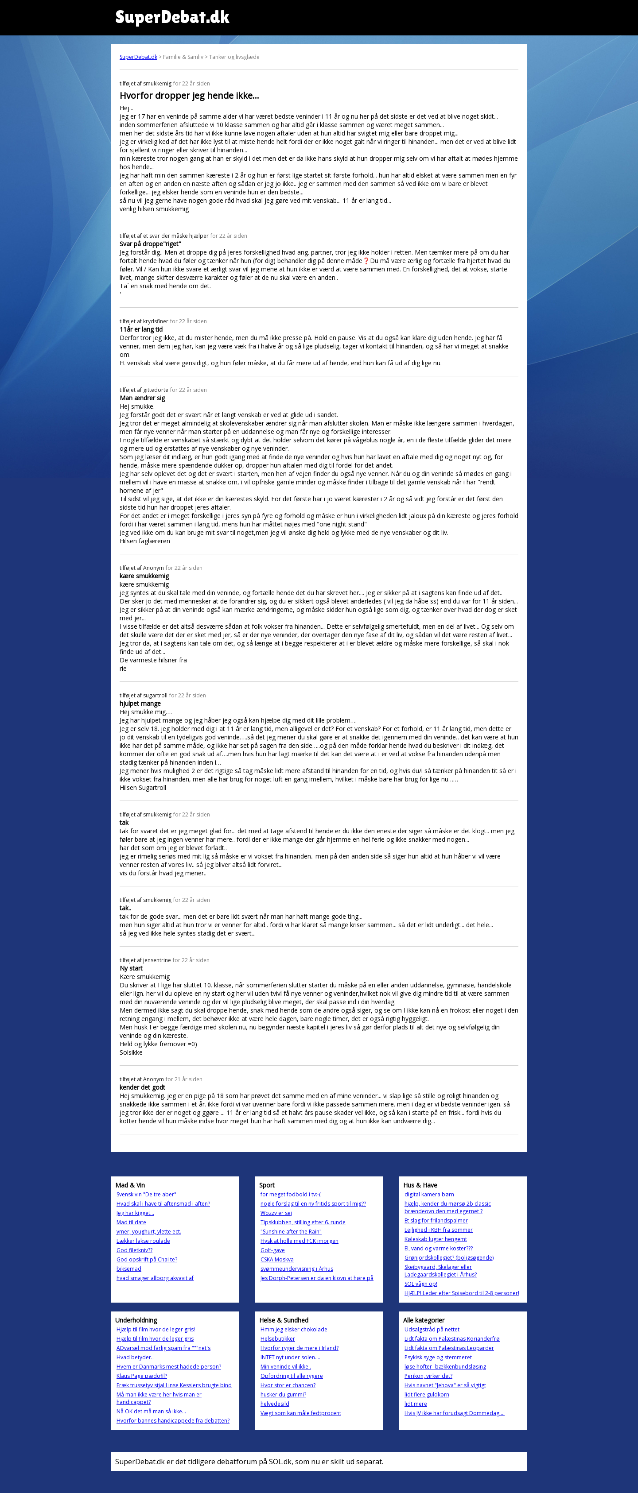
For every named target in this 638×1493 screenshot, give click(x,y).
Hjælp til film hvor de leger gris (155, 1338)
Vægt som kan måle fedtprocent (301, 1413)
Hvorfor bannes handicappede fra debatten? (173, 1420)
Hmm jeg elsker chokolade (294, 1329)
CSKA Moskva (277, 1259)
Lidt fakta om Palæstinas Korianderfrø (452, 1338)
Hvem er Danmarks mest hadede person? (169, 1366)
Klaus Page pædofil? (142, 1376)
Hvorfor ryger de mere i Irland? (299, 1348)
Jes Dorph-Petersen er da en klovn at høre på (317, 1278)
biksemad (129, 1269)
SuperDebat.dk (138, 57)
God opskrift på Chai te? (147, 1259)
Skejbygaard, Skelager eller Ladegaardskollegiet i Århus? (441, 1270)
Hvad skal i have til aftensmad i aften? (163, 1203)
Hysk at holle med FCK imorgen (299, 1241)
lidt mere (416, 1404)
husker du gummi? (283, 1394)
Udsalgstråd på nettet (432, 1329)
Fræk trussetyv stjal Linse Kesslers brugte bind (174, 1385)
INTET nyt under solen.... (290, 1357)
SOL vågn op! (421, 1284)
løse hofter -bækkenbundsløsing (445, 1366)
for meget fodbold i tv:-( (291, 1194)
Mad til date (131, 1222)
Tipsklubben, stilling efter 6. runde (303, 1222)
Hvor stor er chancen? (288, 1385)
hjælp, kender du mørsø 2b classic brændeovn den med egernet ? (448, 1207)
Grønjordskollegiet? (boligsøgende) (449, 1257)
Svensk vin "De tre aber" (146, 1194)
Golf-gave (273, 1250)
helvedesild (275, 1404)
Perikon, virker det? (428, 1376)
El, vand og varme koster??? (439, 1248)
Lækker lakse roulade (143, 1241)
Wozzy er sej (276, 1213)
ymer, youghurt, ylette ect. (149, 1231)
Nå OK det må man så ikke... (151, 1411)
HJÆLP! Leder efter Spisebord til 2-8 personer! (462, 1293)
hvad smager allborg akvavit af (155, 1278)
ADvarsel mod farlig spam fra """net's (163, 1348)
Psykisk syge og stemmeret (438, 1357)
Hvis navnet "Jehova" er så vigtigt (445, 1385)
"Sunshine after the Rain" (291, 1231)
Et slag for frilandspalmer (436, 1220)
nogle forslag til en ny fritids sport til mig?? (313, 1203)
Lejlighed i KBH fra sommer (439, 1230)
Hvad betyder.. (135, 1357)
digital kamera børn (429, 1194)
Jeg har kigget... (135, 1213)
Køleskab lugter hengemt (436, 1239)
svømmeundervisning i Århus (297, 1269)
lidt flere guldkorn (427, 1394)
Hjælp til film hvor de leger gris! (156, 1329)
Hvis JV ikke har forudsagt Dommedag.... (455, 1413)
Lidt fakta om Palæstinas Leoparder (449, 1348)
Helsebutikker (278, 1338)
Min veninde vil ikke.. (286, 1366)
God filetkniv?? (134, 1250)
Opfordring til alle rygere (292, 1376)
